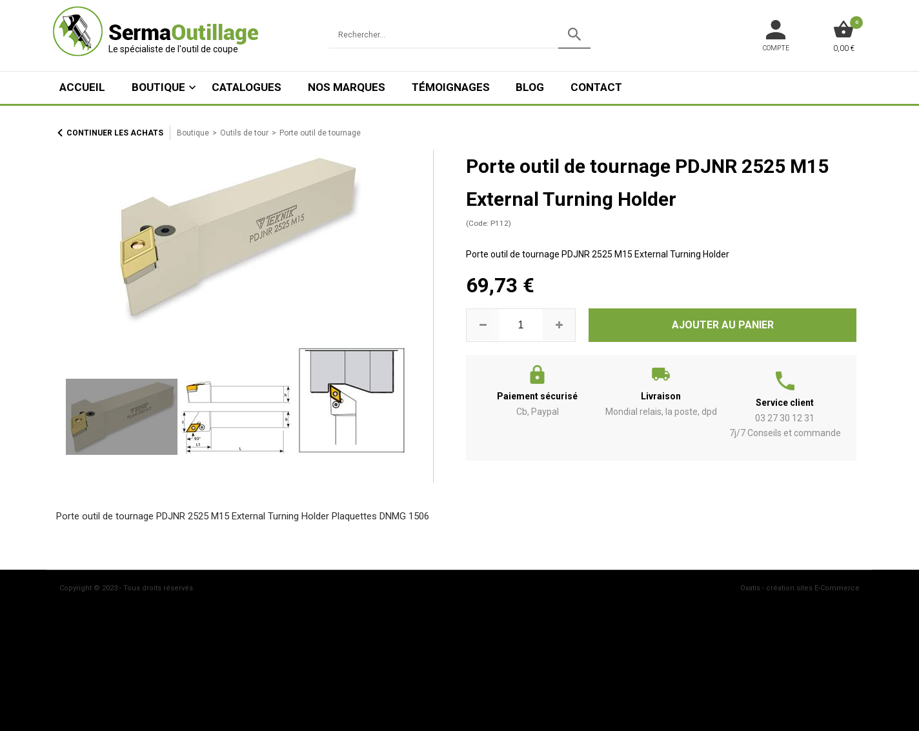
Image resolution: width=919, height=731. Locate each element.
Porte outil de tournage (320, 132)
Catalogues (246, 87)
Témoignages (451, 87)
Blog (530, 87)
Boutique (158, 87)
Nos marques (346, 87)
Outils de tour (244, 132)
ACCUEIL (82, 87)
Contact (596, 87)
